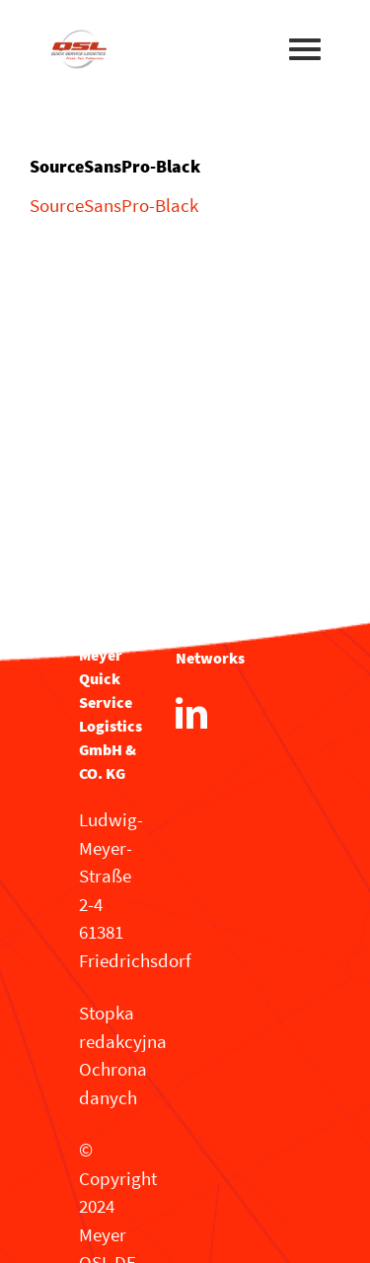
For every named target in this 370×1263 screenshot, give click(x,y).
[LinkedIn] (191, 713)
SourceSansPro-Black (114, 205)
